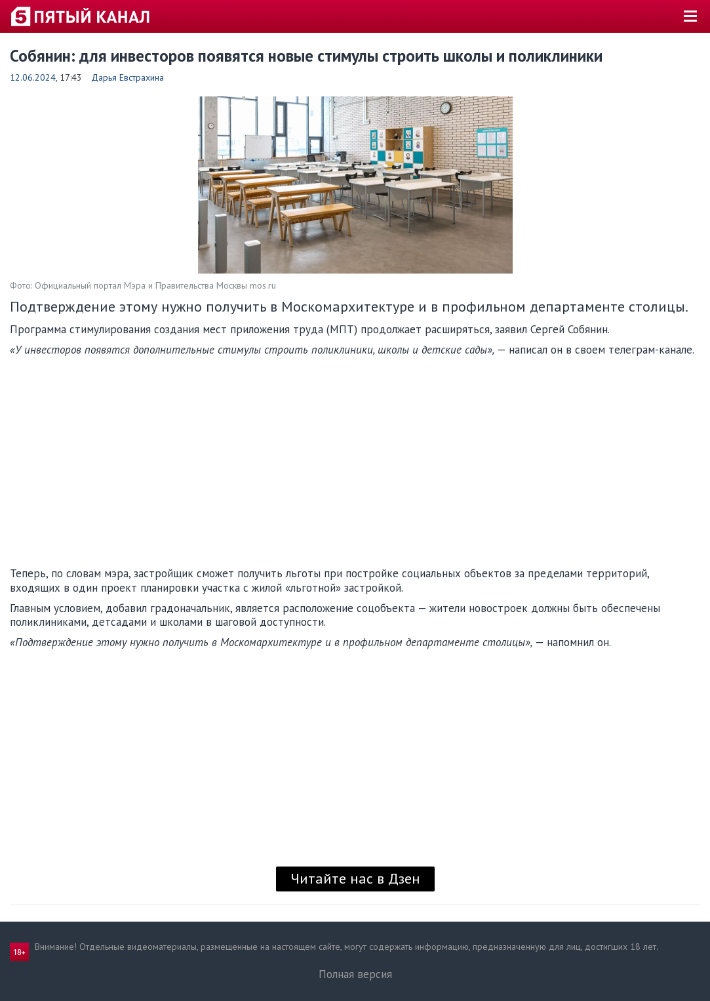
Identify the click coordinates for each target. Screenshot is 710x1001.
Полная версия (355, 974)
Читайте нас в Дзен (355, 878)
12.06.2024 (33, 77)
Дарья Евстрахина (127, 77)
